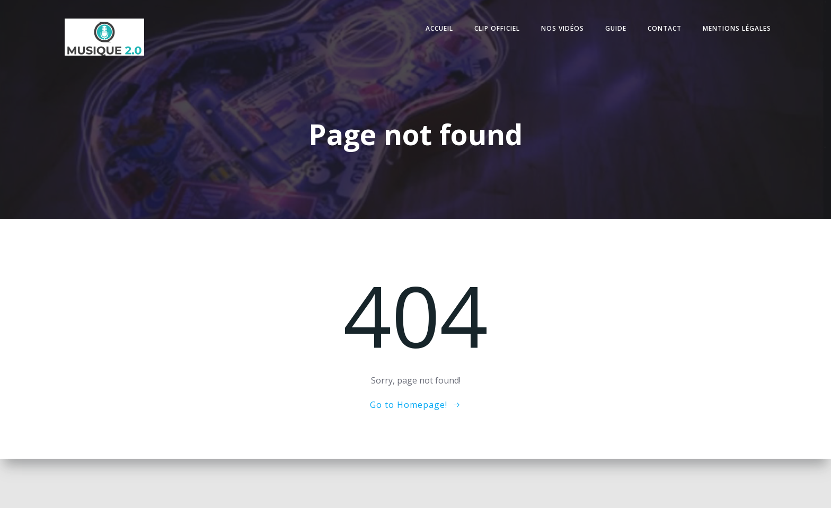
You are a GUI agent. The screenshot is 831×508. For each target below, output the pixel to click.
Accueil (439, 28)
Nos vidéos (562, 28)
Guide (615, 28)
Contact (664, 28)
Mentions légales (736, 28)
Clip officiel (496, 28)
